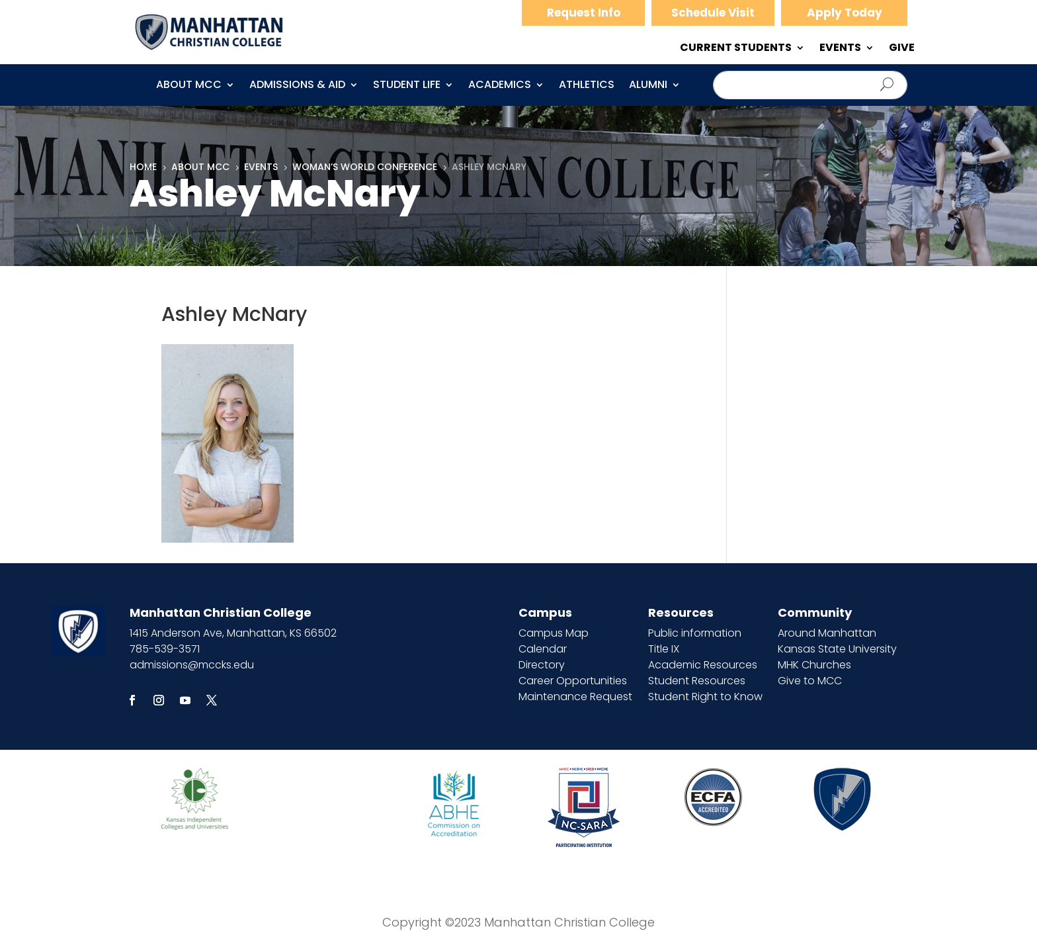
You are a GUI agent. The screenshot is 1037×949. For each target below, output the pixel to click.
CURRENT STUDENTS (736, 49)
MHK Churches (814, 664)
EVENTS (840, 49)
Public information (694, 633)
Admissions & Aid (297, 86)
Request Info (583, 13)
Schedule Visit (713, 13)
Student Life (406, 86)
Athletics (586, 86)
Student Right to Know (705, 696)
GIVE (902, 49)
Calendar (542, 648)
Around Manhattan (827, 633)
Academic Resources (702, 664)
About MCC (189, 86)
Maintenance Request (575, 696)
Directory (541, 664)
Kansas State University (837, 648)
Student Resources (696, 680)
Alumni (648, 86)
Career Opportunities (572, 680)
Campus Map (553, 633)
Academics (499, 86)
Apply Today (844, 13)
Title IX (663, 648)
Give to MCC (810, 680)
